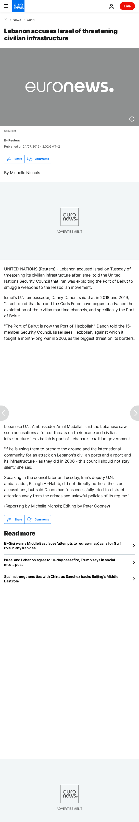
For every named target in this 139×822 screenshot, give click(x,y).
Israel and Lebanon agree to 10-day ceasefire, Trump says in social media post (59, 562)
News (17, 19)
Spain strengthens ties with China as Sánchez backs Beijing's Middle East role (61, 578)
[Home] (5, 19)
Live (127, 6)
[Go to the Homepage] (18, 6)
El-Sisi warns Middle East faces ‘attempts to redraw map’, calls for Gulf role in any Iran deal (62, 545)
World (30, 19)
